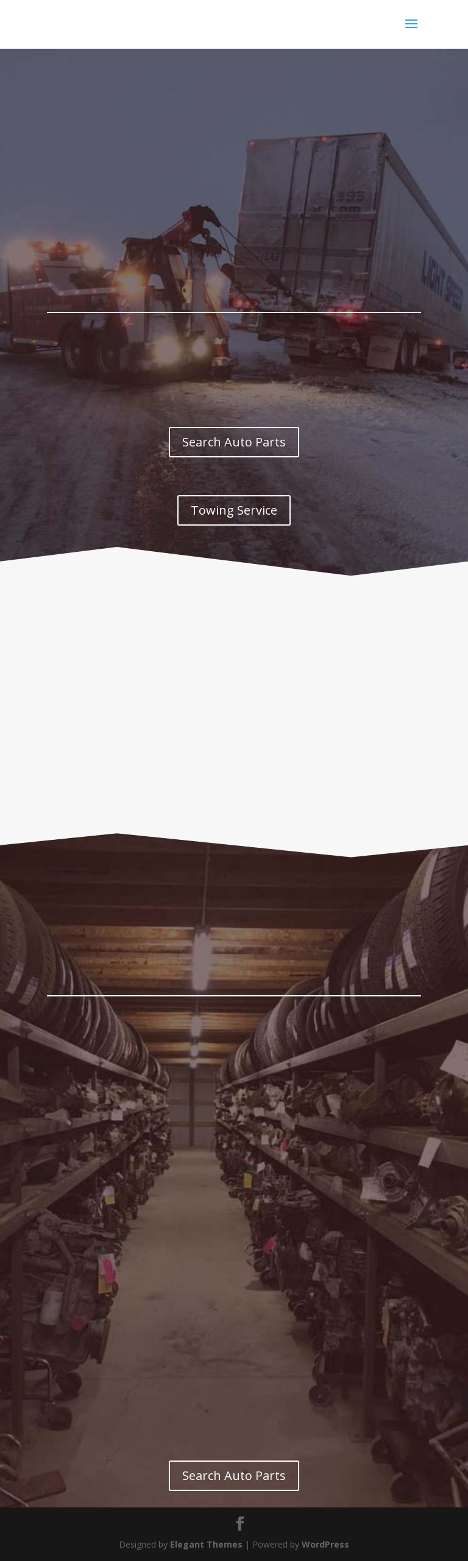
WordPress (325, 1544)
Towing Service (234, 510)
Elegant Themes (206, 1544)
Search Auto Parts (234, 442)
